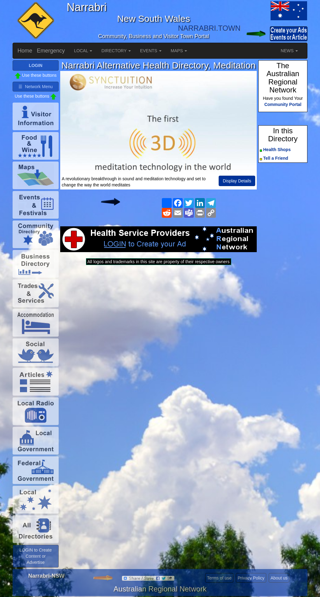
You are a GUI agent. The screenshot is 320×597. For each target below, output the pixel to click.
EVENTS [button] (151, 50)
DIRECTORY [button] (116, 50)
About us (279, 578)
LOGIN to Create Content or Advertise (35, 556)
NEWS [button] (289, 50)
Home (25, 51)
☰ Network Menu (35, 86)
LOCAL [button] (83, 50)
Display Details (237, 180)
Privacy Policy (251, 578)
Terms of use (219, 578)
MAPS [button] (179, 50)
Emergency (51, 51)
